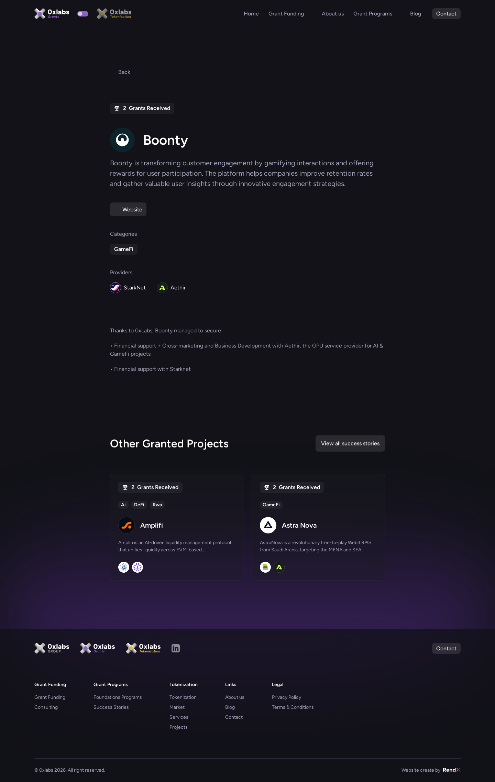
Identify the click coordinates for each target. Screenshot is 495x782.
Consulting (46, 707)
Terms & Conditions (293, 707)
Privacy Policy (286, 697)
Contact (234, 717)
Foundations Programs (118, 697)
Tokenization (183, 697)
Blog (230, 707)
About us (234, 697)
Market (177, 707)
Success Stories (111, 707)
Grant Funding (49, 697)
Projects (178, 727)
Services (178, 717)
